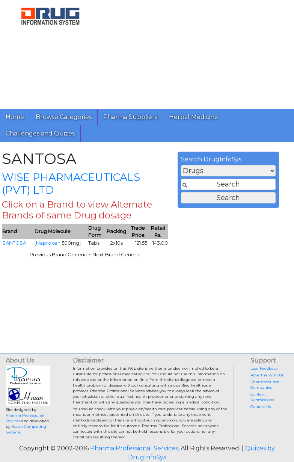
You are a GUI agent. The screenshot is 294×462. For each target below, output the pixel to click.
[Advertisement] (194, 52)
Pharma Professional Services (134, 448)
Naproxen (48, 243)
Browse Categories (64, 116)
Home (15, 116)
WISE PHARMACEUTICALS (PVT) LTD (71, 183)
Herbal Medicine (193, 116)
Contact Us (260, 406)
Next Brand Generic (116, 254)
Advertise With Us (266, 375)
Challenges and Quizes (40, 133)
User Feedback (264, 368)
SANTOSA (14, 243)
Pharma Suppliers (130, 116)
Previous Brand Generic (58, 254)
